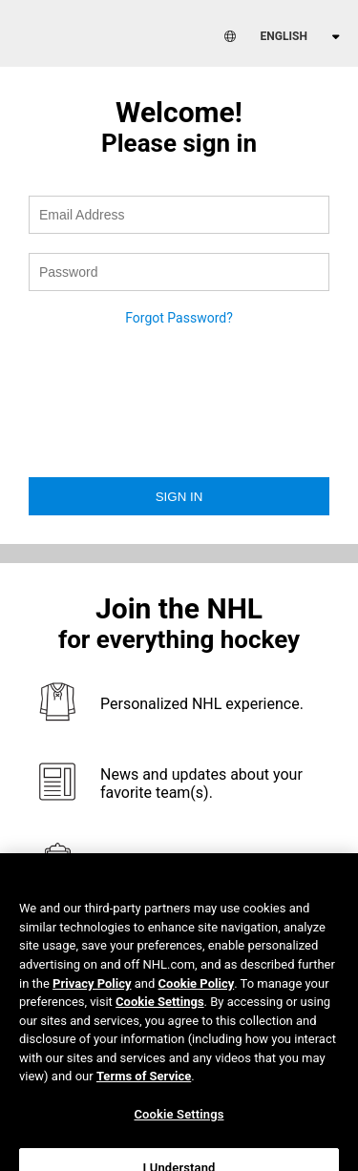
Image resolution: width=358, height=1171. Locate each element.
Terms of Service (143, 1090)
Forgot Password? (179, 317)
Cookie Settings (159, 1016)
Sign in (179, 497)
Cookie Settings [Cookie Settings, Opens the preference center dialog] (178, 1127)
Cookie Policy (196, 997)
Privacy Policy (92, 997)
